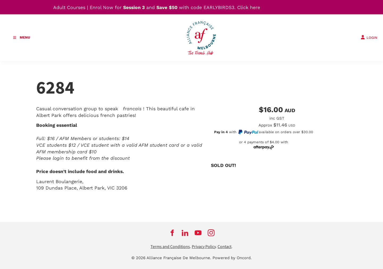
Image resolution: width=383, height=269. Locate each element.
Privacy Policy (204, 247)
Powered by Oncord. (232, 257)
